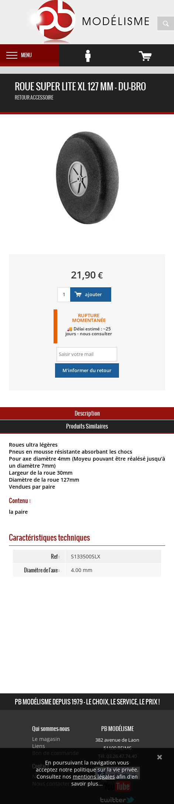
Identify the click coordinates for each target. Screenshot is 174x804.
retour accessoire (34, 97)
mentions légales (94, 776)
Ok (159, 757)
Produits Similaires (87, 426)
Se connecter (97, 53)
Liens (38, 745)
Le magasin (46, 738)
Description (87, 413)
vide (155, 53)
